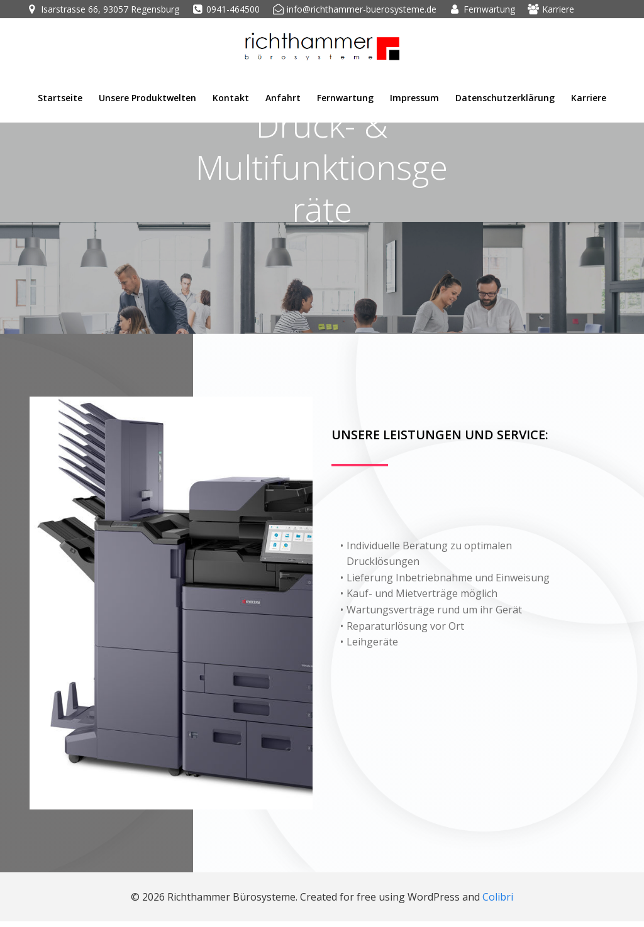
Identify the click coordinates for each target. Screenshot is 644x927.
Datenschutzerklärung (505, 97)
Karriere (588, 97)
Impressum (414, 97)
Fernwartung (345, 97)
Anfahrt (283, 97)
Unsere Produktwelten (147, 97)
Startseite (60, 97)
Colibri (497, 902)
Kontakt (231, 97)
